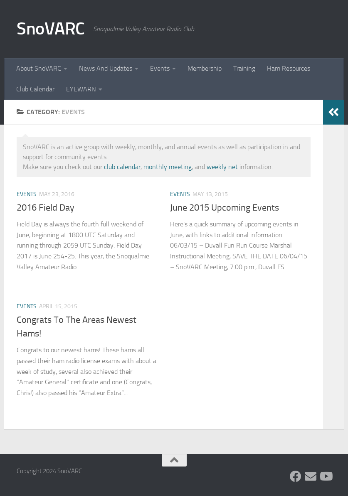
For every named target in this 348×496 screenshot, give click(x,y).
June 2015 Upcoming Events (224, 207)
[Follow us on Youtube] (325, 476)
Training (244, 68)
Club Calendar (35, 89)
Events (160, 68)
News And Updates (105, 68)
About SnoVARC (38, 68)
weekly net (222, 167)
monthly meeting (167, 167)
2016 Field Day (45, 207)
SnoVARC (51, 28)
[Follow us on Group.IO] (310, 476)
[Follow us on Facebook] (295, 476)
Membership (205, 68)
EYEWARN (81, 89)
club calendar (122, 167)
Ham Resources (288, 68)
